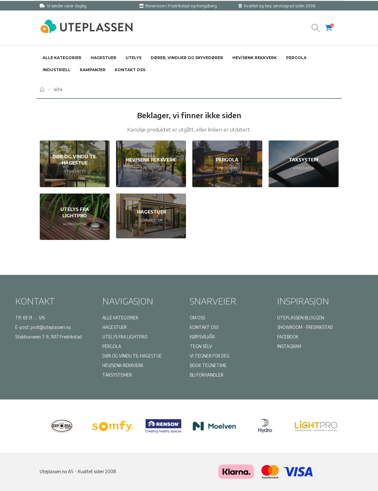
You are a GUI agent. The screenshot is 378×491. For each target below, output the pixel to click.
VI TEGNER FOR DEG (210, 355)
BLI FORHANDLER (206, 375)
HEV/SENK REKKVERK (122, 365)
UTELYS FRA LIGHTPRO (125, 336)
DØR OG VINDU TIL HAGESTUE (132, 355)
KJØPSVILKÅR (202, 336)
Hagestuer (103, 57)
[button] (315, 28)
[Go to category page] (75, 163)
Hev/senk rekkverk (254, 57)
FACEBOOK (288, 336)
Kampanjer (93, 69)
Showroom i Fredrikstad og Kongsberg (178, 5)
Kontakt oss (130, 69)
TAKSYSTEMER (117, 375)
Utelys (133, 57)
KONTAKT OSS (204, 327)
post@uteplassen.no (51, 327)
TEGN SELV (201, 346)
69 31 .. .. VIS (34, 317)
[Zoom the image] (86, 22)
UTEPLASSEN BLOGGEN (300, 317)
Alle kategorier (62, 57)
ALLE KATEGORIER (120, 317)
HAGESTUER (114, 327)
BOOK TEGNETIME (208, 365)
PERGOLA (111, 346)
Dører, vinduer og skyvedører (187, 57)
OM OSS (197, 317)
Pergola (296, 57)
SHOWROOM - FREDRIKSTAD (305, 327)
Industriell (57, 69)
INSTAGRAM (289, 346)
